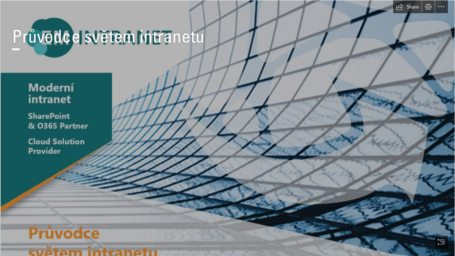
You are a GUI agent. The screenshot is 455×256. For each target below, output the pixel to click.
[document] (227, 128)
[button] (407, 6)
